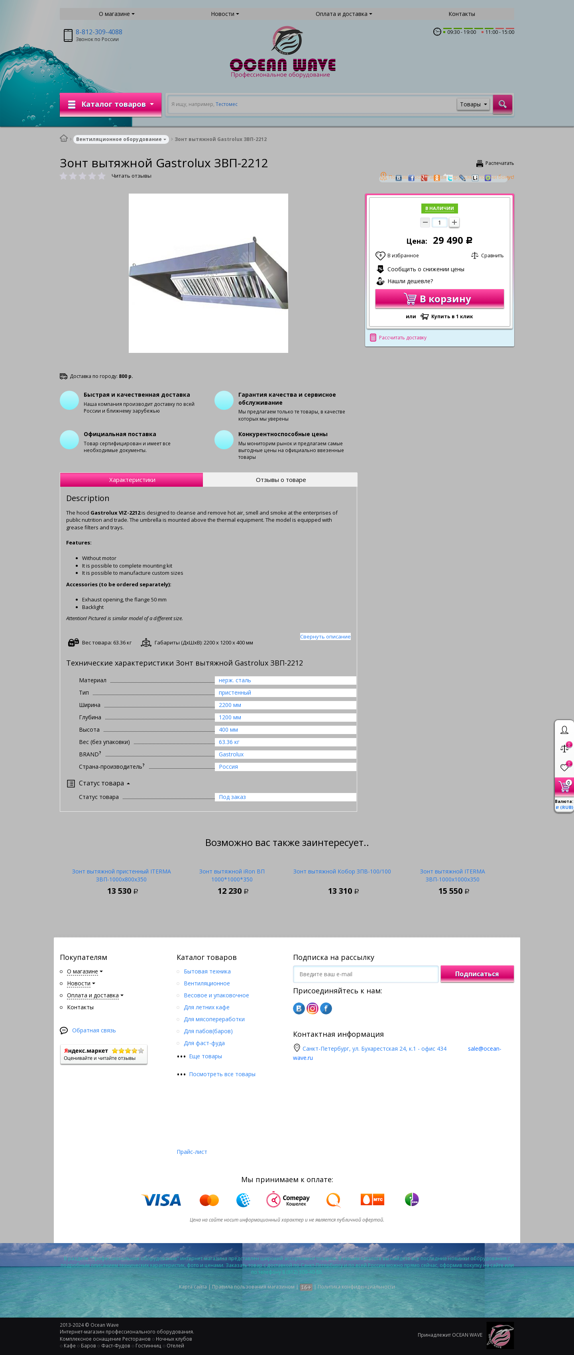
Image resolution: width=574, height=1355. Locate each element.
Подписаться (477, 973)
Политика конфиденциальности (356, 1286)
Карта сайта (193, 1286)
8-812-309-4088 (99, 31)
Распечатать (500, 163)
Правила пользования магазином (253, 1286)
